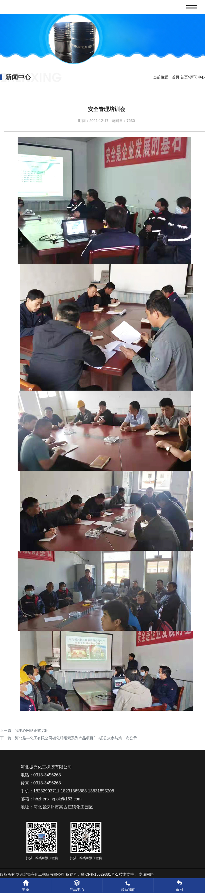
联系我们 (128, 886)
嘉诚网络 (146, 874)
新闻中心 (197, 77)
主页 (25, 886)
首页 (175, 77)
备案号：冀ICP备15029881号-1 (92, 874)
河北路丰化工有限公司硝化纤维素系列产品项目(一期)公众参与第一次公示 (76, 738)
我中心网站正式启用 (32, 730)
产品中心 (76, 886)
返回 (179, 886)
